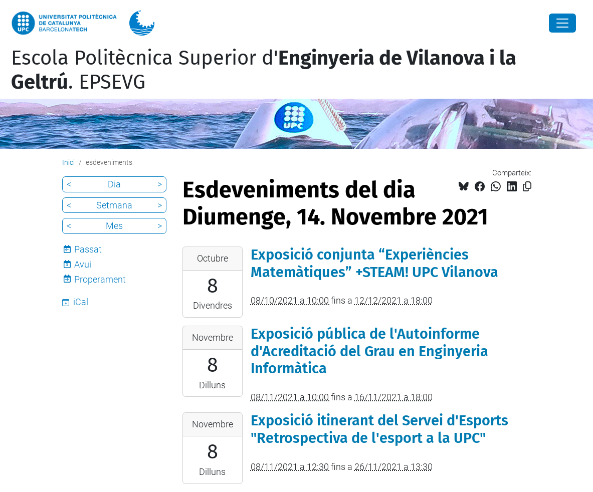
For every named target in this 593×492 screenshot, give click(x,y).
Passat (88, 249)
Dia (114, 184)
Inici (68, 162)
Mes (114, 225)
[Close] (562, 23)
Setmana (114, 205)
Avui (82, 264)
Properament (100, 279)
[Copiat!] (527, 186)
